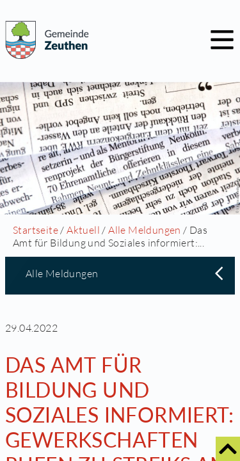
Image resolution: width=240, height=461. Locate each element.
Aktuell (83, 229)
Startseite (35, 229)
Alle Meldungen (144, 229)
